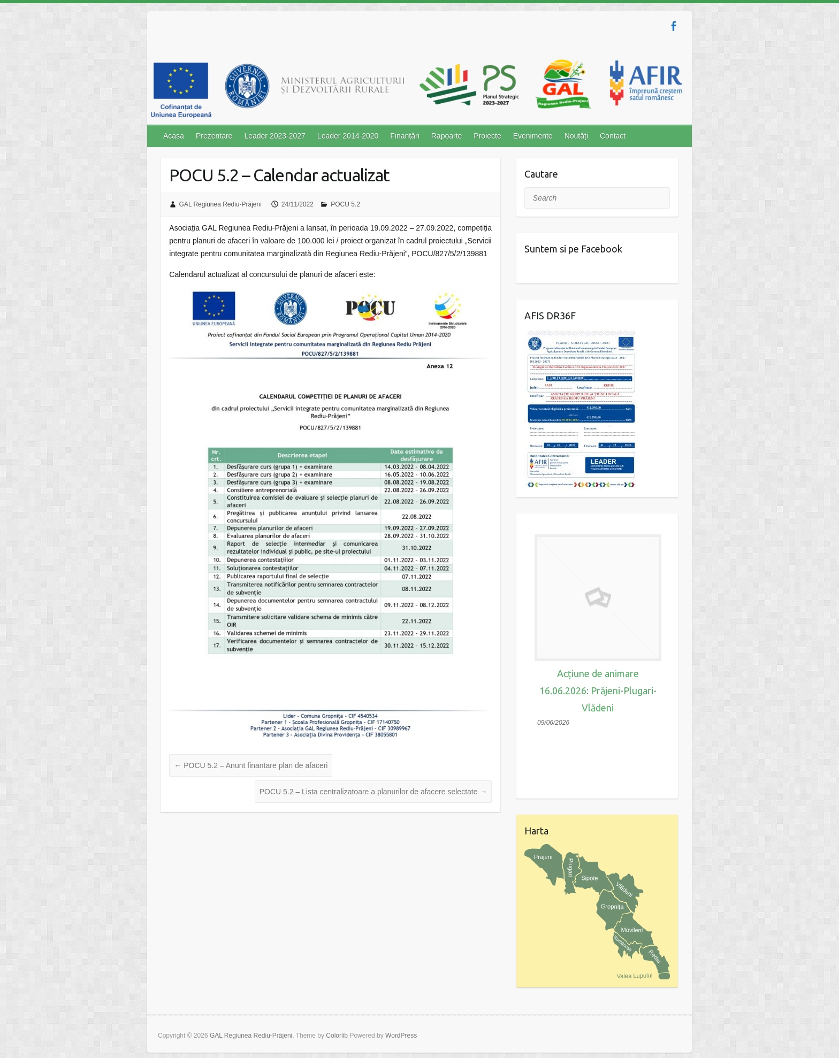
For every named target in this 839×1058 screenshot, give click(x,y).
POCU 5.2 (345, 204)
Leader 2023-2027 (274, 136)
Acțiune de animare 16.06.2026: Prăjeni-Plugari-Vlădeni (598, 690)
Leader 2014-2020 (347, 136)
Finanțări (404, 136)
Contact (613, 136)
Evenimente (533, 136)
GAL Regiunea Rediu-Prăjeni (220, 204)
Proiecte (487, 136)
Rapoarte (446, 136)
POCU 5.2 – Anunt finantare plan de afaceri (250, 765)
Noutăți (576, 136)
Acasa (173, 136)
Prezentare (214, 136)
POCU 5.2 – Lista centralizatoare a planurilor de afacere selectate (373, 791)
